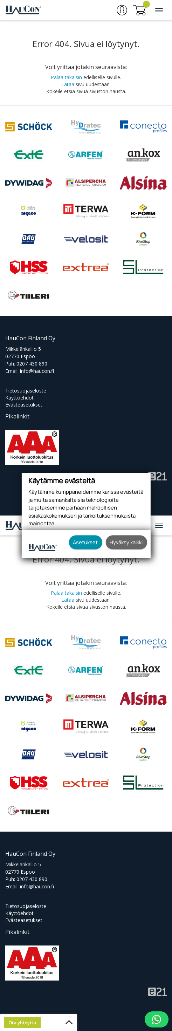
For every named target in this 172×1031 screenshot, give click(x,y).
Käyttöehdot (19, 397)
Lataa (67, 84)
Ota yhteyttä (22, 1022)
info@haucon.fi (37, 371)
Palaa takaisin (66, 77)
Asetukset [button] (85, 542)
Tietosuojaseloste (25, 390)
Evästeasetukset (23, 404)
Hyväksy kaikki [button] (126, 542)
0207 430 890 (31, 363)
